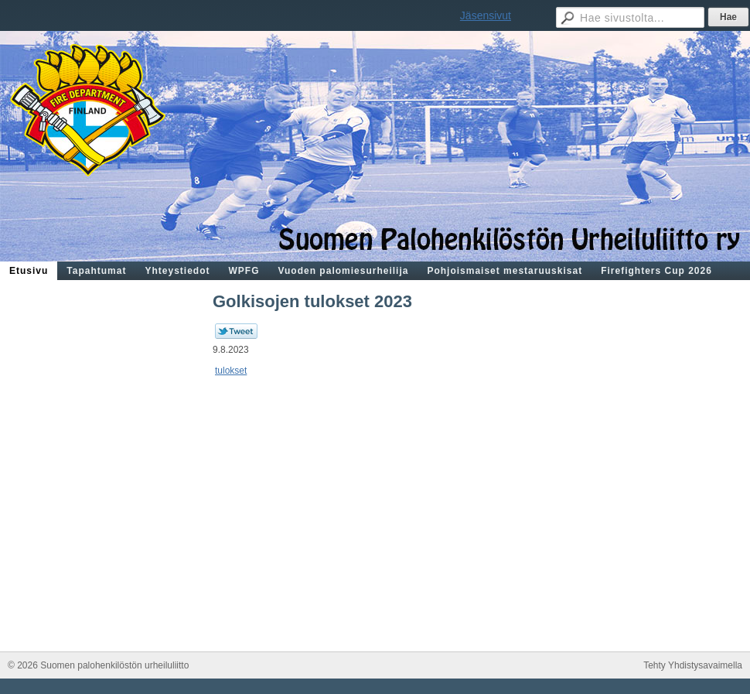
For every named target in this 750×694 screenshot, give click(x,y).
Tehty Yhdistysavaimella (692, 665)
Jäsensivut (485, 15)
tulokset (231, 370)
